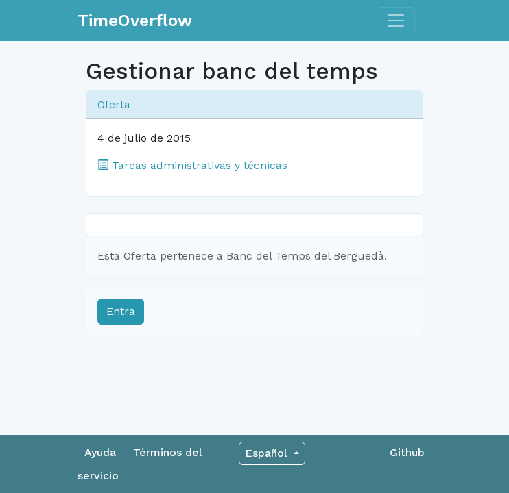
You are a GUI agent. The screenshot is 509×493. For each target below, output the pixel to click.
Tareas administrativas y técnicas (192, 165)
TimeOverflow (135, 20)
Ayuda (100, 452)
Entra (120, 311)
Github (407, 452)
